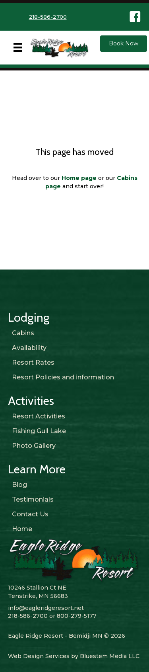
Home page (79, 178)
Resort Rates (33, 362)
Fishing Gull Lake (39, 431)
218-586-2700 (48, 17)
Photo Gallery (34, 445)
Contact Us (30, 514)
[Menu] (18, 47)
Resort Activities (38, 416)
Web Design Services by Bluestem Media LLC (73, 656)
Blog (19, 484)
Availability (29, 348)
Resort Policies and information (63, 377)
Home (22, 529)
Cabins (23, 333)
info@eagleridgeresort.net (46, 607)
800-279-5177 (77, 615)
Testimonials (33, 499)
